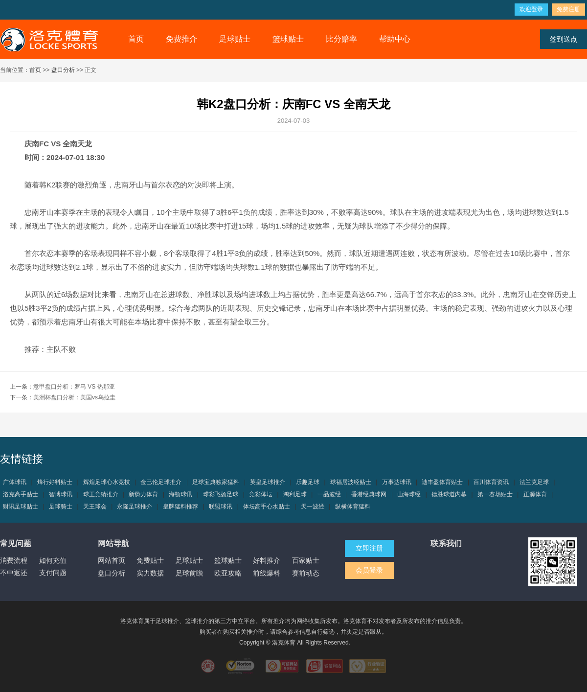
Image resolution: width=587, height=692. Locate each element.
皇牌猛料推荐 (180, 506)
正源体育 (535, 494)
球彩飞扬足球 (220, 494)
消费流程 (13, 560)
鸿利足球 (295, 494)
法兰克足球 (534, 482)
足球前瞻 (189, 573)
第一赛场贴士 (495, 494)
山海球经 (409, 494)
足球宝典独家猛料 (215, 482)
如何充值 (53, 560)
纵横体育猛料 (352, 506)
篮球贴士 (288, 39)
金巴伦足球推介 (160, 482)
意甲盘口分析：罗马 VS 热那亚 (74, 386)
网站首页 (111, 560)
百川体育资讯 (491, 482)
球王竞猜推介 (100, 494)
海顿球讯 (180, 494)
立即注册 (369, 548)
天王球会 (95, 506)
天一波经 (312, 506)
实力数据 (150, 573)
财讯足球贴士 (20, 506)
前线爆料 (266, 573)
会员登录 (369, 570)
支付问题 (53, 573)
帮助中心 (394, 39)
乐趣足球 (307, 482)
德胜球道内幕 (449, 494)
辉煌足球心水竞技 (106, 482)
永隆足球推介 (134, 506)
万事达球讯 (396, 482)
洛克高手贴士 (20, 494)
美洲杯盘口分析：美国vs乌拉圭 (74, 397)
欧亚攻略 (228, 573)
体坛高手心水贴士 (266, 506)
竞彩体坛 (260, 494)
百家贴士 (305, 560)
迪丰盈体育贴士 (442, 482)
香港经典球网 (368, 494)
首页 (136, 39)
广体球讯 (14, 482)
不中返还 (13, 573)
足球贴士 (234, 39)
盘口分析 (63, 70)
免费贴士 (150, 560)
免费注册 (568, 9)
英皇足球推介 (267, 482)
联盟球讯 (220, 506)
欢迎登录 (531, 9)
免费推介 (181, 39)
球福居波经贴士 (350, 482)
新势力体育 (143, 494)
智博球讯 (60, 494)
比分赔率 (341, 39)
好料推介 (266, 560)
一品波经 (329, 494)
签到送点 (563, 39)
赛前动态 (305, 573)
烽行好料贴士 (54, 482)
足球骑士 (60, 506)
